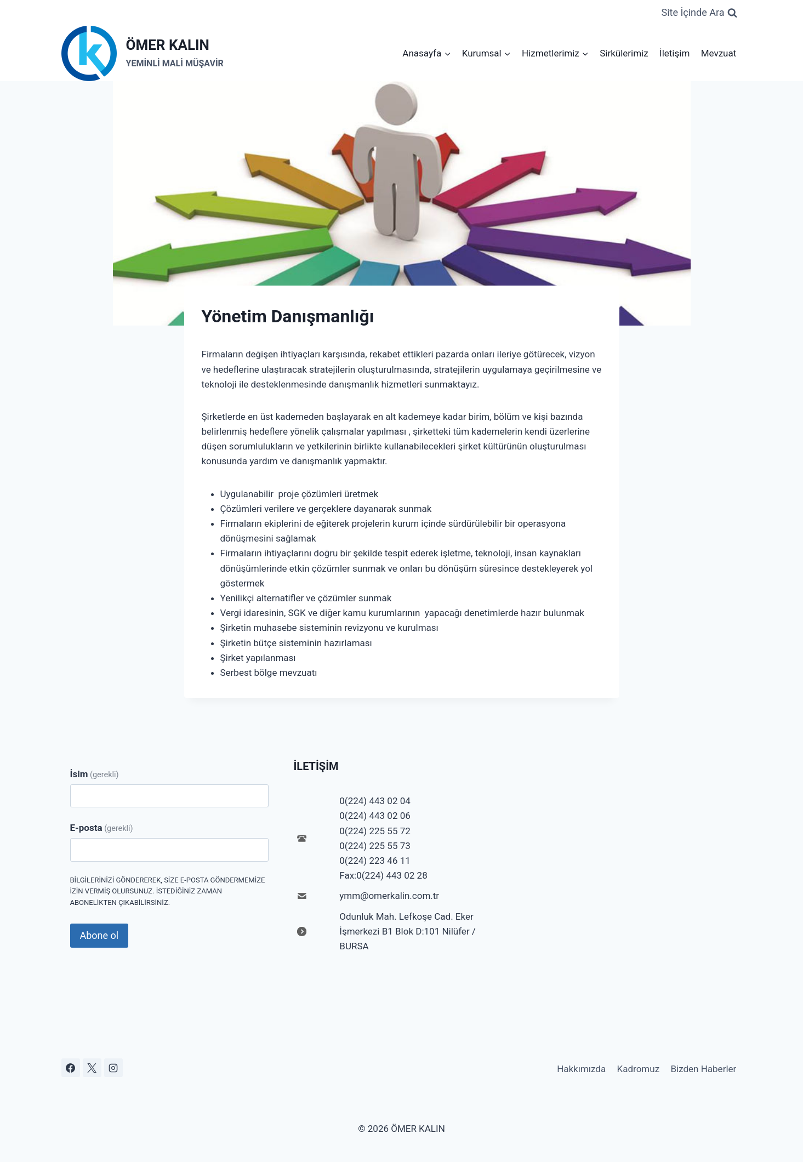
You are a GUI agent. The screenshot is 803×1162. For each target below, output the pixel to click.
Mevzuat (719, 53)
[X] (92, 1067)
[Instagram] (113, 1067)
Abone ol (99, 935)
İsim (94, 773)
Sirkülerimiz (624, 53)
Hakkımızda (581, 1068)
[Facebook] (70, 1067)
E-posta (101, 827)
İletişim (674, 53)
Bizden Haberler (703, 1068)
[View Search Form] (699, 13)
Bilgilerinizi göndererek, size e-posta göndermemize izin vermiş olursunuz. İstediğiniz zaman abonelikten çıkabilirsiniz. (167, 891)
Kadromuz (638, 1068)
